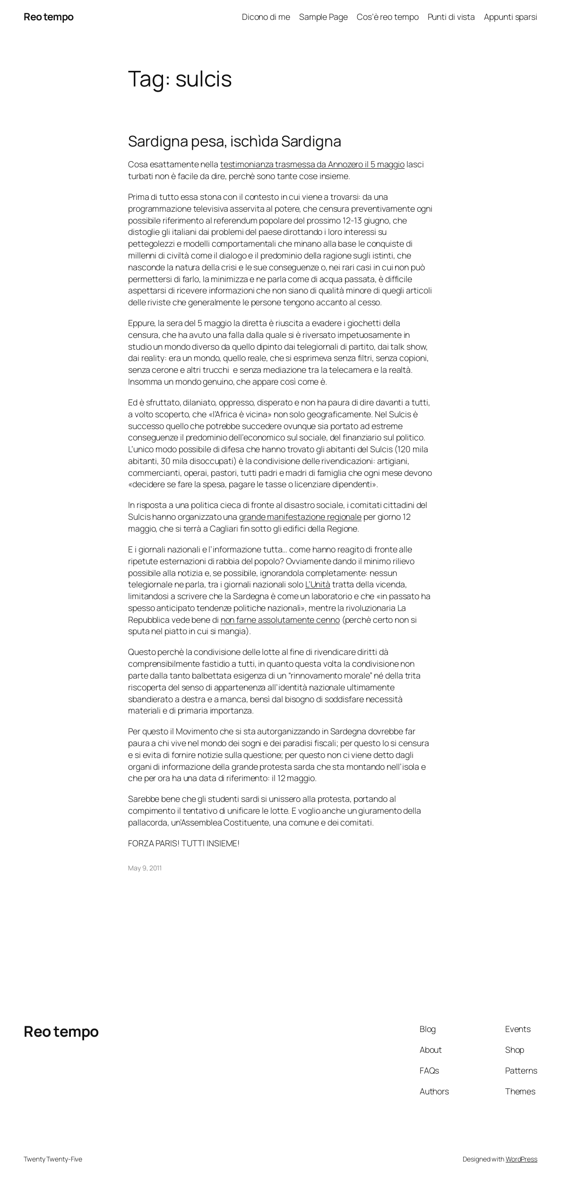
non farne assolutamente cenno (280, 619)
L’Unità (317, 584)
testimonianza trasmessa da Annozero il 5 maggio (312, 164)
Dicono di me (266, 16)
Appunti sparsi (510, 16)
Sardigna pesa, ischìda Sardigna (234, 141)
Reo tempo (49, 16)
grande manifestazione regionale (300, 516)
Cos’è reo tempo (388, 16)
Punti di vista (451, 16)
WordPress (521, 1158)
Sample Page (323, 16)
